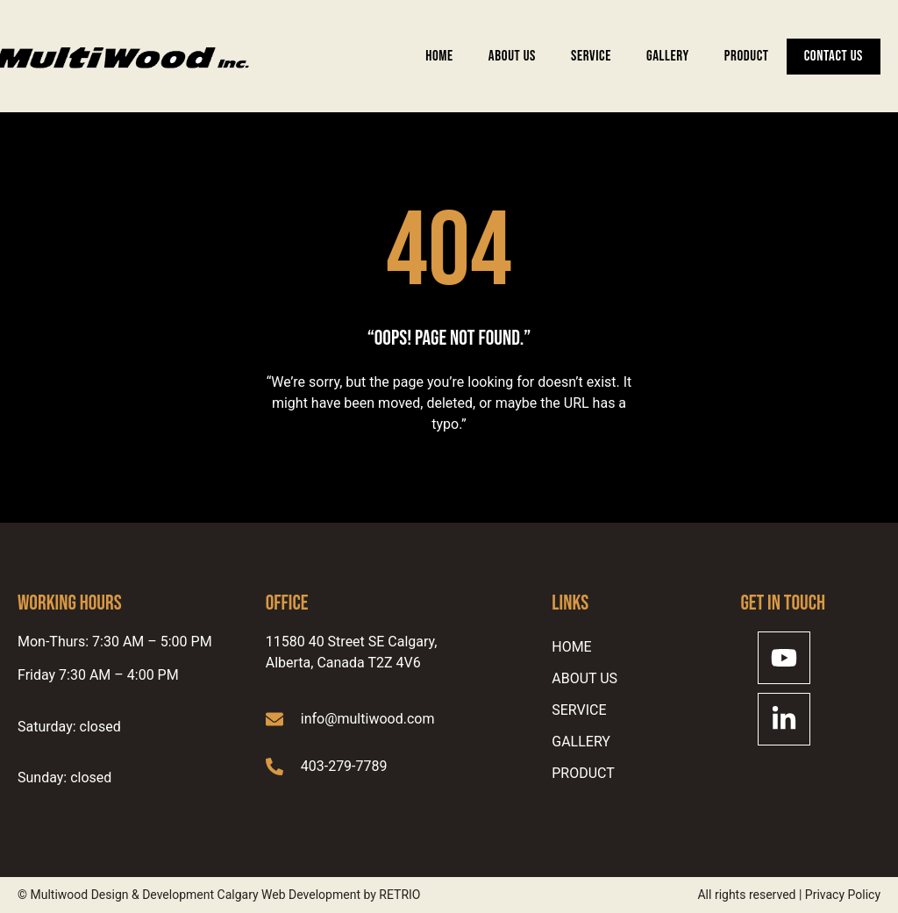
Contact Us (833, 56)
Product (746, 56)
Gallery (667, 56)
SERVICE (591, 56)
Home (439, 56)
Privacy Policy (842, 895)
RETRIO (399, 895)
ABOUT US (512, 56)
